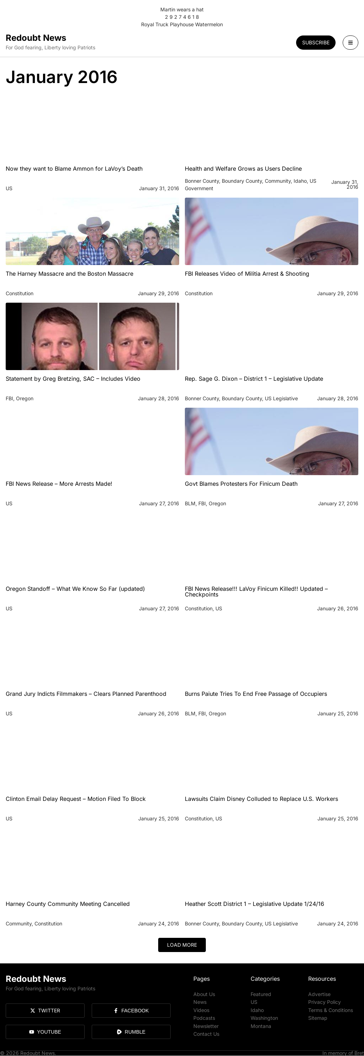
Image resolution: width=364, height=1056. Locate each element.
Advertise (319, 994)
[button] (182, 945)
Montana (261, 1025)
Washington (264, 1017)
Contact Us (206, 1033)
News (200, 1002)
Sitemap (317, 1017)
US (254, 1002)
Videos (201, 1010)
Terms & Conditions (330, 1010)
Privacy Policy (324, 1002)
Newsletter (206, 1025)
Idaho (257, 1010)
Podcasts (204, 1017)
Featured (261, 994)
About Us (204, 994)
